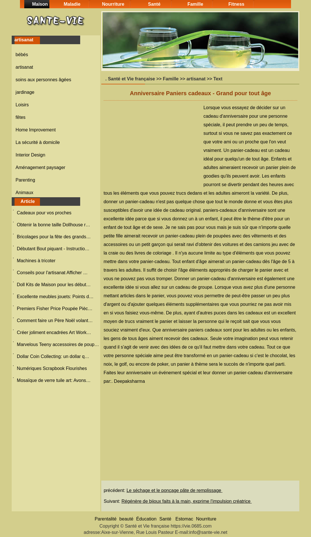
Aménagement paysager (40, 167)
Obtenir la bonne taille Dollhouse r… (53, 224)
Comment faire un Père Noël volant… (55, 320)
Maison (40, 4)
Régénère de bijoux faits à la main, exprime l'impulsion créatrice (187, 501)
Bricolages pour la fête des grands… (54, 236)
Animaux (24, 192)
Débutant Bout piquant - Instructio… (53, 248)
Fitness (236, 4)
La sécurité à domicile (38, 142)
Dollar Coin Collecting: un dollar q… (53, 356)
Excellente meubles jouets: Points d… (55, 296)
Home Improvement (36, 129)
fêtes (21, 117)
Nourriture (113, 4)
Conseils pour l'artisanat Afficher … (52, 272)
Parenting (25, 180)
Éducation (146, 518)
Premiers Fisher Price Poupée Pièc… (54, 308)
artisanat (24, 67)
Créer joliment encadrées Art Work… (54, 332)
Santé (154, 4)
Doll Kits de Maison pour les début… (54, 284)
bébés (22, 54)
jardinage (25, 92)
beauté (126, 518)
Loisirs (22, 104)
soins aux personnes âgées (43, 79)
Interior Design (30, 154)
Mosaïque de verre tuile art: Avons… (54, 380)
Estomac (184, 518)
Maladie (72, 4)
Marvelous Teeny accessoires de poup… (58, 344)
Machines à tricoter (37, 260)
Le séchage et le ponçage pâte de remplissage (174, 490)
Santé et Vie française (131, 78)
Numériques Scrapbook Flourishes (52, 368)
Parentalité (106, 518)
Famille (195, 4)
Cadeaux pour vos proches (45, 212)
